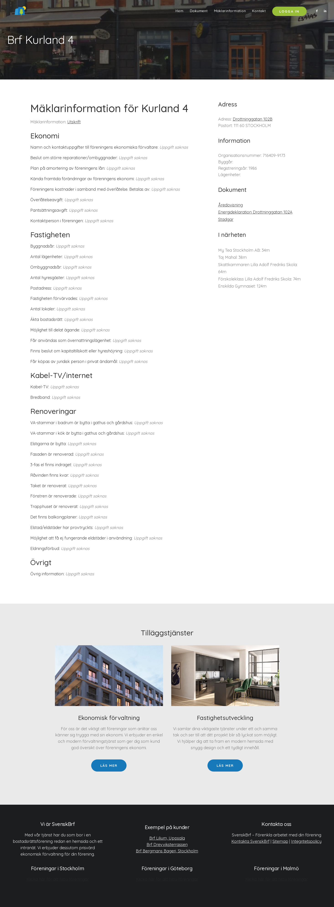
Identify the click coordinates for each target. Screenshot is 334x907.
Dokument (199, 12)
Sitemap (280, 841)
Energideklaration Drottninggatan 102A (255, 212)
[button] (318, 12)
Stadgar (225, 219)
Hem (179, 12)
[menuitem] (179, 12)
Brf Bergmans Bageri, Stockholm (167, 850)
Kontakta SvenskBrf (250, 841)
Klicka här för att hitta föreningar (57, 879)
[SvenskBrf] (14, 12)
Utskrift (74, 121)
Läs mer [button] (109, 765)
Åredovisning (230, 205)
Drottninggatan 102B (252, 119)
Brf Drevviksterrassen (167, 844)
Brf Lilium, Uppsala (167, 838)
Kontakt (259, 12)
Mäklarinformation (230, 12)
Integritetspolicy (306, 841)
